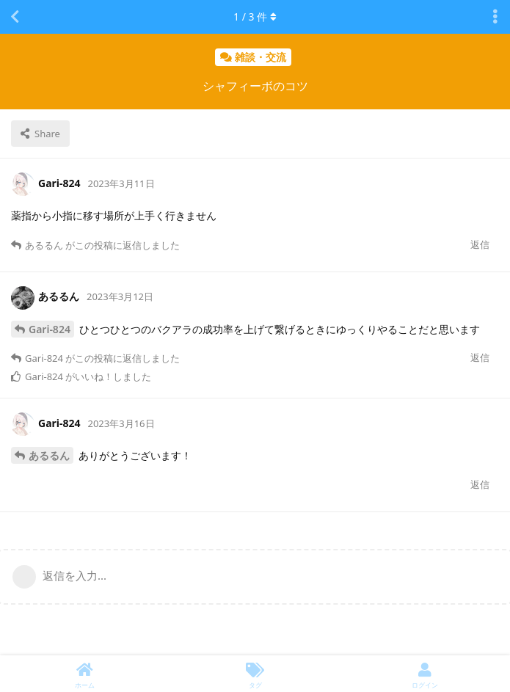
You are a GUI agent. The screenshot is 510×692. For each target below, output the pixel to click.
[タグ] (255, 673)
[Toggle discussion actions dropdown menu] (495, 17)
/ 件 (255, 16)
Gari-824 (49, 329)
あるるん (49, 455)
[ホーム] (85, 673)
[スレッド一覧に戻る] (14, 17)
